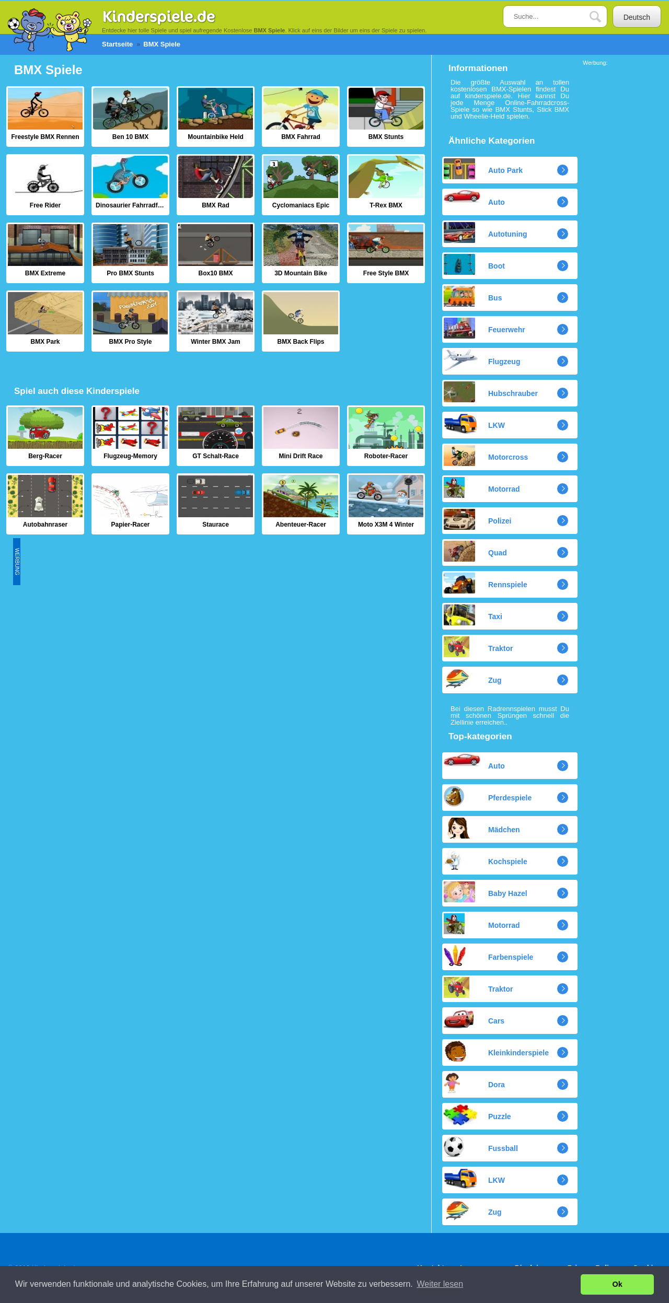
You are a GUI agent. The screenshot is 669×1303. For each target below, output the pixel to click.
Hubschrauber (491, 391)
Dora (474, 1083)
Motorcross (486, 455)
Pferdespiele (488, 796)
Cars (474, 1019)
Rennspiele (485, 583)
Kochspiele (485, 860)
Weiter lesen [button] (440, 1283)
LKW (474, 423)
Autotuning (485, 232)
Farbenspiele (488, 955)
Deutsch (637, 17)
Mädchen (482, 828)
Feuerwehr (484, 328)
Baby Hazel (485, 891)
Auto (474, 198)
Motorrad (482, 487)
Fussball (481, 1146)
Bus (473, 296)
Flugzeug (482, 360)
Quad (475, 551)
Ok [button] (617, 1284)
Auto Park (483, 168)
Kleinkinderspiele (496, 1051)
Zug (473, 678)
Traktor (478, 646)
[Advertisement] (210, 611)
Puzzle (477, 1114)
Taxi (473, 614)
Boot (474, 264)
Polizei (477, 519)
